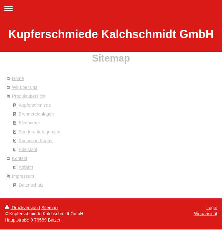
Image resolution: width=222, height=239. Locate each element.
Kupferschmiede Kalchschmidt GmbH (111, 34)
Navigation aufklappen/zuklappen (111, 8)
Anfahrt (26, 167)
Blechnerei (29, 122)
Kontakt (19, 158)
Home (18, 78)
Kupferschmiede (35, 105)
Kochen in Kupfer (36, 140)
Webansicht (205, 213)
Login (211, 207)
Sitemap (49, 207)
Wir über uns (24, 87)
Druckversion (22, 207)
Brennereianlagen (36, 113)
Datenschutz (31, 185)
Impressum (23, 176)
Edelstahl (28, 149)
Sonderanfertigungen (39, 131)
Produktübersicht (28, 96)
